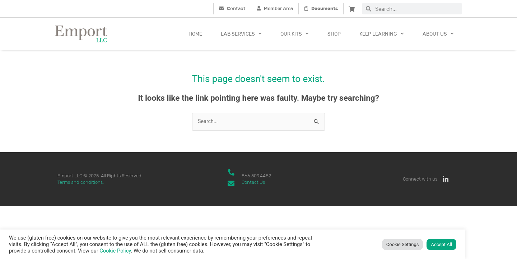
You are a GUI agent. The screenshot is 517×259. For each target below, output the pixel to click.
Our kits (294, 33)
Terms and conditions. (80, 183)
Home (195, 34)
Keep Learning (381, 33)
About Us (438, 33)
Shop (334, 34)
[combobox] (416, 8)
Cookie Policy (115, 250)
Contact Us (253, 183)
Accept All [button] (441, 244)
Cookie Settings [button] (402, 244)
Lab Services (241, 33)
